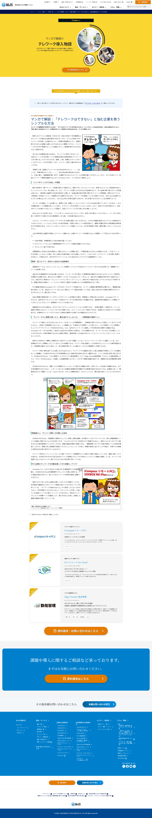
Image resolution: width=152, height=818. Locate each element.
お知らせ (19, 732)
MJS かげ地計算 (81, 738)
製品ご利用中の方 (67, 2)
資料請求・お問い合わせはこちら (78, 631)
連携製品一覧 (40, 729)
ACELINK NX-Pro (81, 727)
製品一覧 (39, 724)
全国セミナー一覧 (102, 724)
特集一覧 (50, 12)
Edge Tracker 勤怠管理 (76, 596)
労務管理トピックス (123, 750)
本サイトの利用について (60, 794)
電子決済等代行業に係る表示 (76, 796)
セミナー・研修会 (103, 720)
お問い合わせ (118, 2)
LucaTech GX (61, 725)
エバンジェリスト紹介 (104, 729)
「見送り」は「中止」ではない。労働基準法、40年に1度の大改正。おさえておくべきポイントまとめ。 (126, 733)
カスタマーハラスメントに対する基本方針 (100, 796)
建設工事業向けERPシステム (125, 739)
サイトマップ (46, 794)
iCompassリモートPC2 (75, 530)
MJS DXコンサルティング (43, 747)
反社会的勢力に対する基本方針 (97, 794)
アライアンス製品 (42, 726)
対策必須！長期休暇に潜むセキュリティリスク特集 (125, 727)
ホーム (32, 12)
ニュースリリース (21, 727)
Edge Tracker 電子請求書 (64, 738)
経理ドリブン (121, 748)
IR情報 (56, 2)
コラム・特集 (41, 12)
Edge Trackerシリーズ (63, 740)
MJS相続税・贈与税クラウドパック (82, 741)
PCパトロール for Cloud (92, 103)
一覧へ (133, 763)
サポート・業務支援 (42, 737)
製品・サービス (41, 720)
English (129, 2)
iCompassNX (80, 733)
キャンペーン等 (41, 734)
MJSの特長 (20, 720)
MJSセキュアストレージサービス (65, 749)
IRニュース (20, 730)
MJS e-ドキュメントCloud (63, 743)
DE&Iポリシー (82, 794)
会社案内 (47, 2)
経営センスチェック (123, 753)
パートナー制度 (91, 2)
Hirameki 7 (61, 755)
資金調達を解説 (122, 755)
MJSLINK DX (61, 730)
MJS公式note (121, 758)
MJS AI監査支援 (81, 735)
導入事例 (39, 731)
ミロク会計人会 (105, 2)
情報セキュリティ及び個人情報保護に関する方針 (51, 796)
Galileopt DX (61, 728)
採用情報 (79, 2)
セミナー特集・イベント (104, 726)
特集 (119, 724)
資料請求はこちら (77, 70)
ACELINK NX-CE (62, 733)
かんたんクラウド (62, 752)
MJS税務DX (61, 735)
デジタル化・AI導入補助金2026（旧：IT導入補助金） (125, 743)
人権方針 (72, 794)
